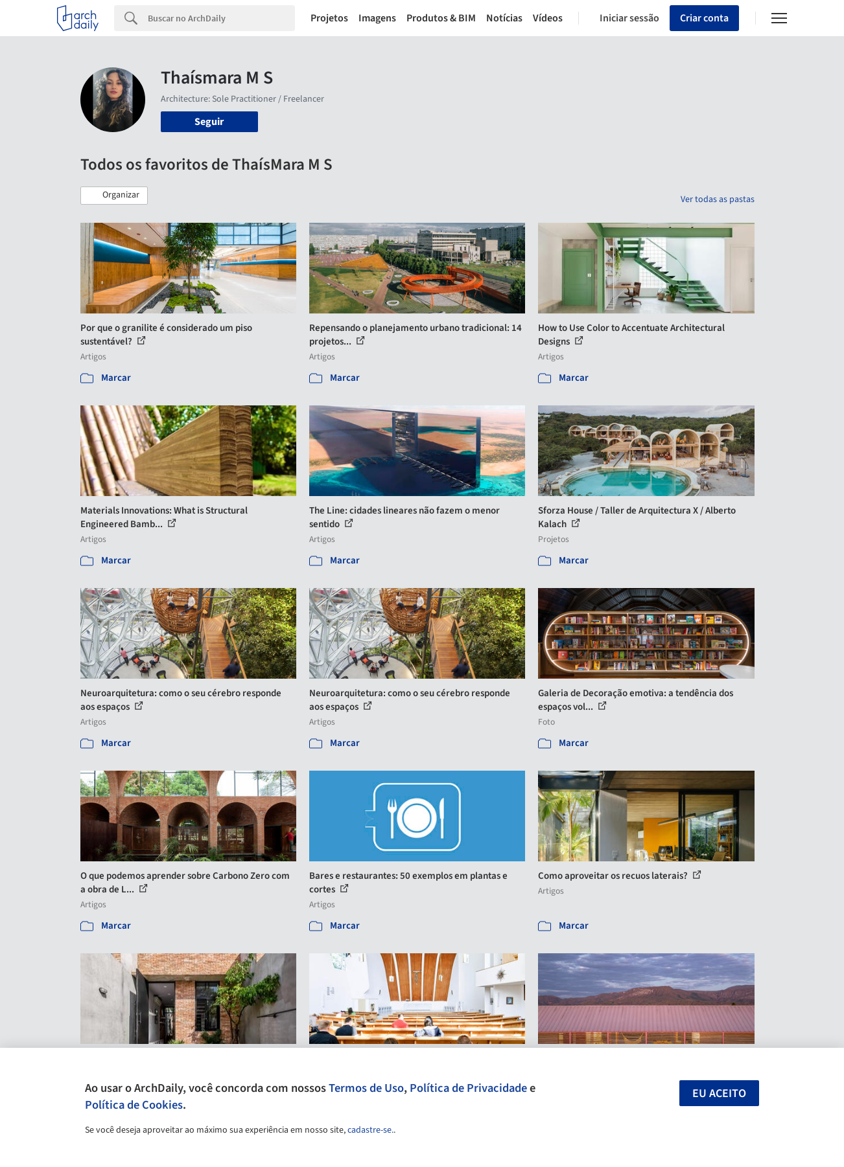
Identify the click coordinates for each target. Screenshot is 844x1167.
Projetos (329, 18)
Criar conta (704, 18)
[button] (114, 196)
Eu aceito (719, 1093)
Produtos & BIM (441, 18)
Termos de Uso (366, 1088)
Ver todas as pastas (718, 199)
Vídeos (548, 18)
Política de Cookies (134, 1104)
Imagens (377, 18)
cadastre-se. (370, 1130)
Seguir (209, 122)
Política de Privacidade (468, 1088)
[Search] (221, 18)
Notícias (504, 18)
